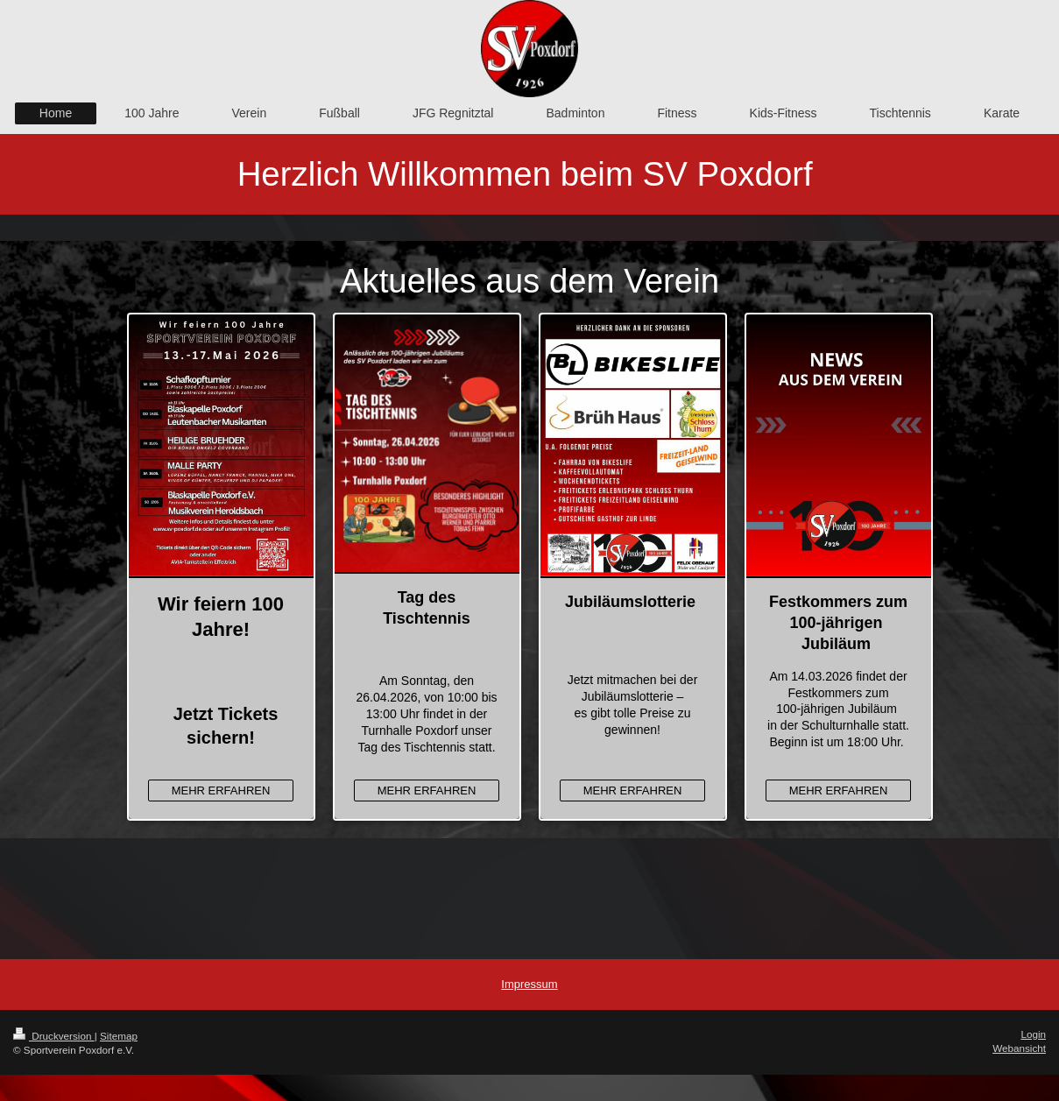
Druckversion (54, 1035)
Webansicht (1019, 1048)
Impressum (529, 984)
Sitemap (119, 1035)
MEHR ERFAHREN (221, 790)
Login (1033, 1034)
